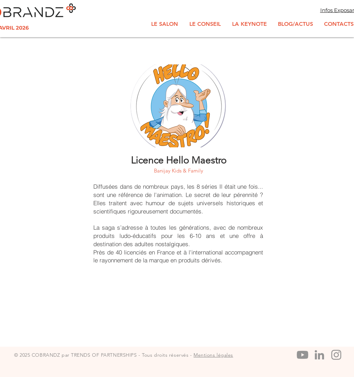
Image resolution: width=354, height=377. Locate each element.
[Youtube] (302, 355)
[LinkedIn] (319, 355)
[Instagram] (336, 355)
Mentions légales (213, 355)
